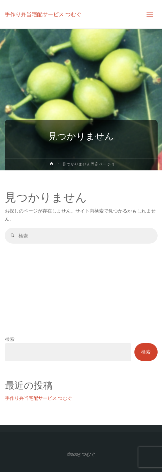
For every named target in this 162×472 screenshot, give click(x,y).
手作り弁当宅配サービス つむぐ (43, 14)
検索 (9, 339)
